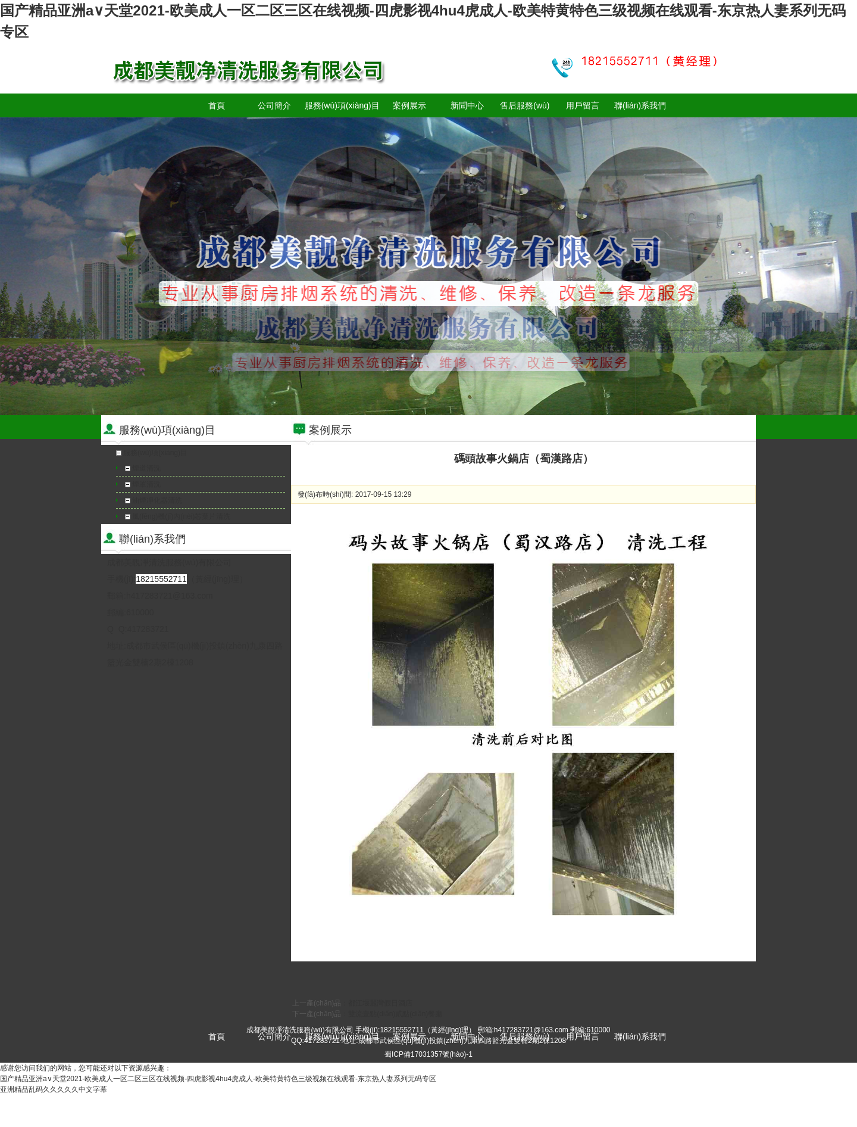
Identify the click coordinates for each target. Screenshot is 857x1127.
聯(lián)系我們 (640, 105)
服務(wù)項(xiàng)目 (342, 105)
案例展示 (409, 105)
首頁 (216, 105)
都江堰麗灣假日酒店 (380, 1003)
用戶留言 (582, 105)
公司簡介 (274, 105)
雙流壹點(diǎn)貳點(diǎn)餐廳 (395, 1014)
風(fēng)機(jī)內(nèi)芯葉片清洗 (181, 516)
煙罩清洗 (146, 484)
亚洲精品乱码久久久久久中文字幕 (53, 1089)
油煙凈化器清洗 (157, 500)
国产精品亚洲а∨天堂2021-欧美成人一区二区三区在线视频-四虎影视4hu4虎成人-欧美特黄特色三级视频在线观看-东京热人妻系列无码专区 (218, 1079)
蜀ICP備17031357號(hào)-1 (428, 1054)
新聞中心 (467, 105)
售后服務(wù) (524, 105)
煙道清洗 (146, 468)
